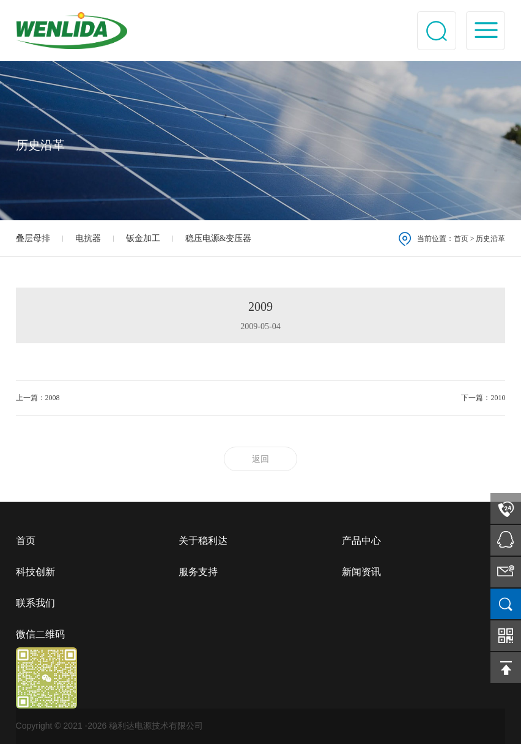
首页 (461, 238)
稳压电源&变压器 (218, 238)
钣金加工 (143, 238)
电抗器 (88, 238)
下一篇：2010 (483, 397)
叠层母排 (33, 238)
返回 (260, 459)
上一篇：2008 (38, 397)
